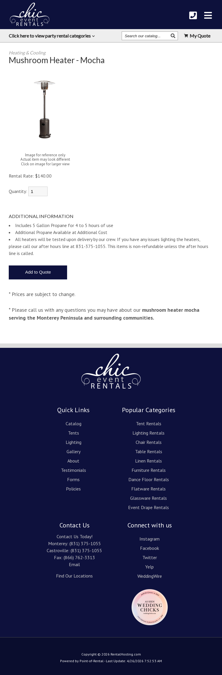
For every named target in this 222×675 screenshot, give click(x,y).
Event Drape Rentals (148, 507)
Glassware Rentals (148, 498)
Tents (73, 433)
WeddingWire (149, 576)
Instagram (149, 539)
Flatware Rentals (148, 489)
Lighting (73, 442)
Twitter (149, 557)
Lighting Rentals (148, 433)
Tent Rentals (148, 423)
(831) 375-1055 (85, 543)
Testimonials (73, 470)
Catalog (73, 423)
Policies (73, 489)
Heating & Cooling (27, 52)
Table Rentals (148, 451)
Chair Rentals (149, 442)
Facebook (149, 548)
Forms (73, 479)
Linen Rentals (148, 461)
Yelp (149, 567)
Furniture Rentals (149, 470)
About (73, 461)
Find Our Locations (74, 576)
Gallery (74, 451)
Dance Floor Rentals (148, 479)
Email (74, 564)
